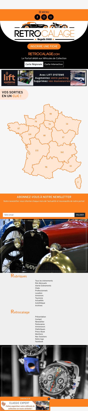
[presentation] (44, 207)
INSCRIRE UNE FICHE (44, 46)
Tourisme (39, 298)
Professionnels (41, 290)
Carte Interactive (54, 64)
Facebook (39, 341)
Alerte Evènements (43, 285)
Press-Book (40, 331)
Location (38, 293)
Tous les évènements (44, 281)
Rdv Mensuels (41, 283)
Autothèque (40, 303)
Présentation (40, 317)
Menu (44, 12)
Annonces (39, 295)
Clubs (37, 288)
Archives (38, 305)
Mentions (39, 334)
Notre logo (39, 339)
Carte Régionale (33, 64)
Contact (38, 319)
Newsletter (39, 321)
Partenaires (40, 324)
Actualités (39, 300)
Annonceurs (40, 326)
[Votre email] (39, 215)
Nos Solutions (41, 336)
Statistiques (40, 329)
